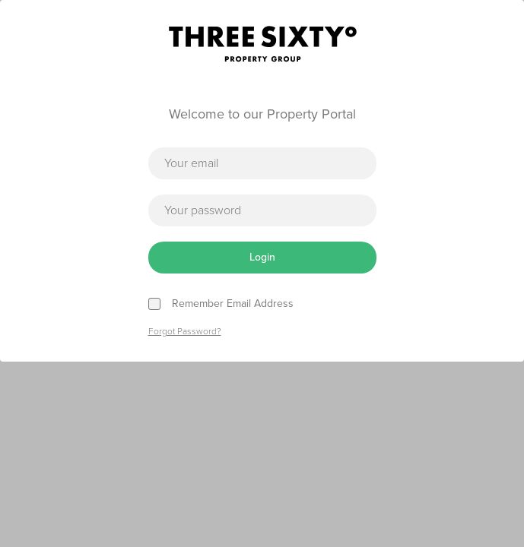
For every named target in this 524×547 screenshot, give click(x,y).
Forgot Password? (184, 331)
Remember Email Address (233, 303)
